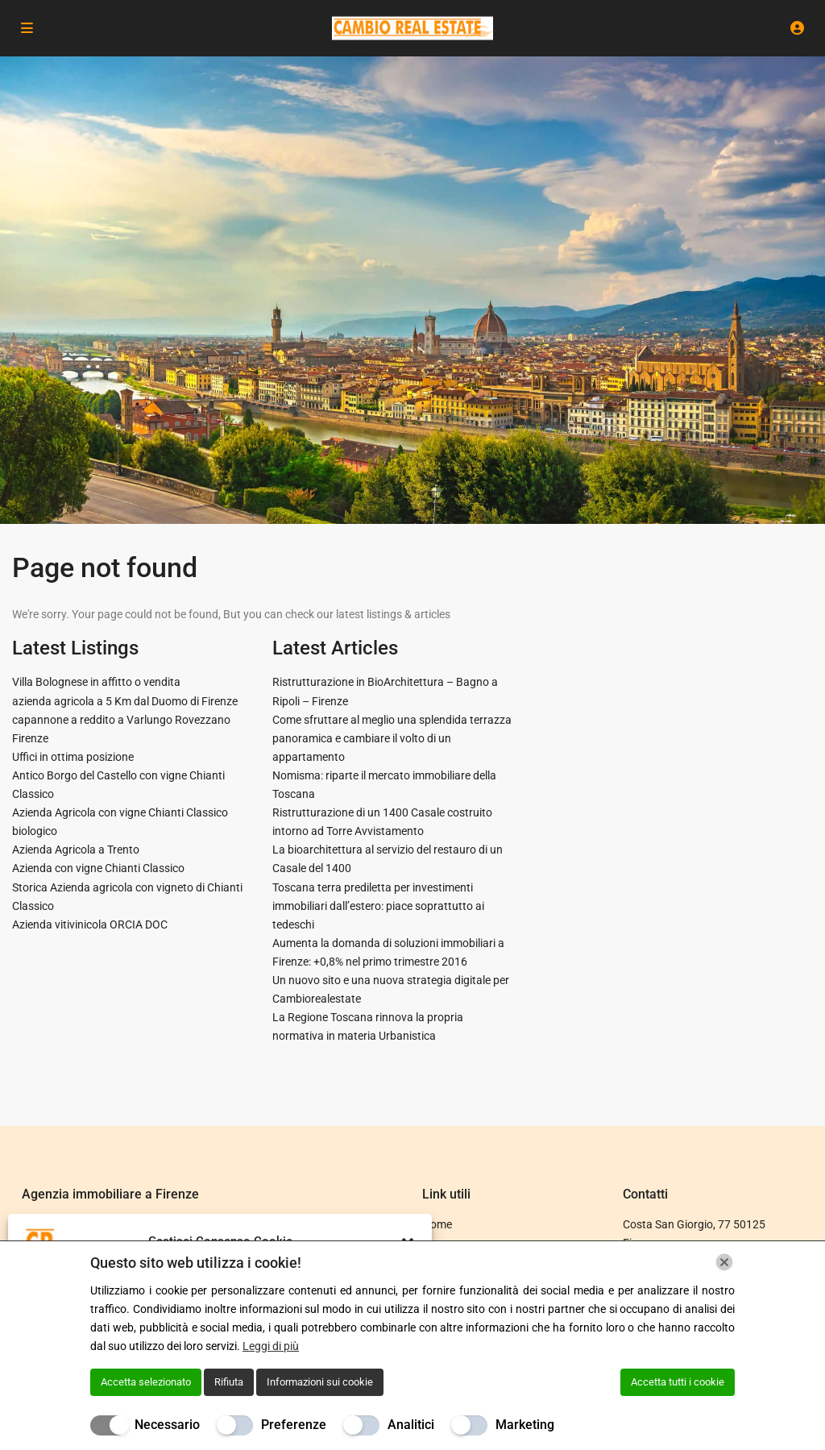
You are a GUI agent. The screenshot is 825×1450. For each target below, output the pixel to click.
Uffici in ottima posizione (73, 756)
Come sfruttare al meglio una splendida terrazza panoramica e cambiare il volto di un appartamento (392, 738)
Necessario (167, 1424)
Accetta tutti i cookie (677, 1382)
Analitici (411, 1424)
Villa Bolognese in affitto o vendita (96, 681)
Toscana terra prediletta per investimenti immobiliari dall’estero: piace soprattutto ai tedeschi (378, 906)
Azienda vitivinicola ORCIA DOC (90, 924)
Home (437, 1224)
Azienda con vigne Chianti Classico (98, 868)
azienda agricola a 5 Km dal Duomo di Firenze (125, 701)
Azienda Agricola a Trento (75, 849)
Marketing (524, 1424)
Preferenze (293, 1424)
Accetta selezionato (146, 1382)
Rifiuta (228, 1382)
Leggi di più (271, 1346)
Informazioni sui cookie (320, 1382)
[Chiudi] (724, 1262)
